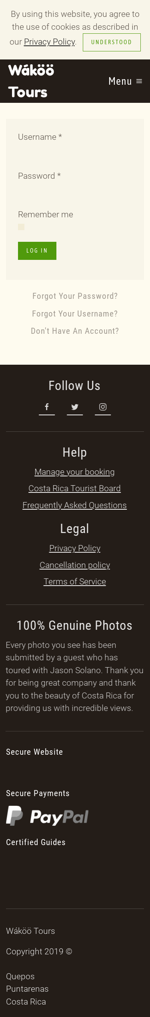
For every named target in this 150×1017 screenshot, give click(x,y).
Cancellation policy (74, 565)
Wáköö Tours (31, 80)
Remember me (45, 214)
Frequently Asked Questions (74, 505)
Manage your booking (74, 472)
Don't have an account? (75, 331)
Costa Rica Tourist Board (74, 488)
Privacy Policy (49, 42)
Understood (111, 42)
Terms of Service (74, 581)
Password (39, 176)
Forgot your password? (75, 296)
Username (40, 137)
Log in (37, 250)
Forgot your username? (75, 314)
